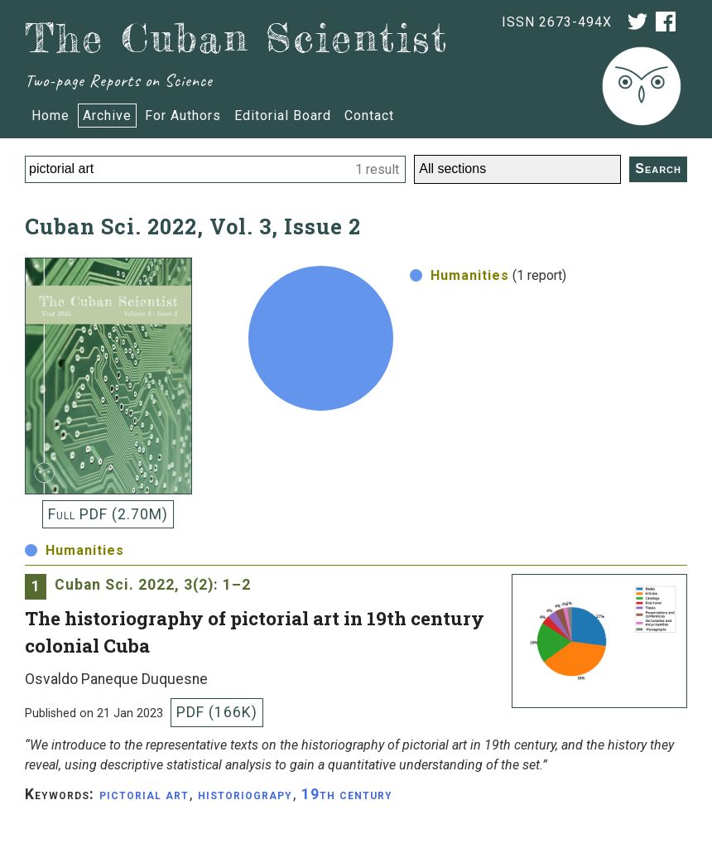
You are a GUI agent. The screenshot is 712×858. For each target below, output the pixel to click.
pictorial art (144, 794)
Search (658, 168)
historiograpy (245, 794)
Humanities (459, 275)
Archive (107, 115)
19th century (346, 794)
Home (50, 115)
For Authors (183, 115)
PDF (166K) (216, 712)
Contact (369, 115)
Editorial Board (282, 115)
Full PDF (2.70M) (108, 514)
